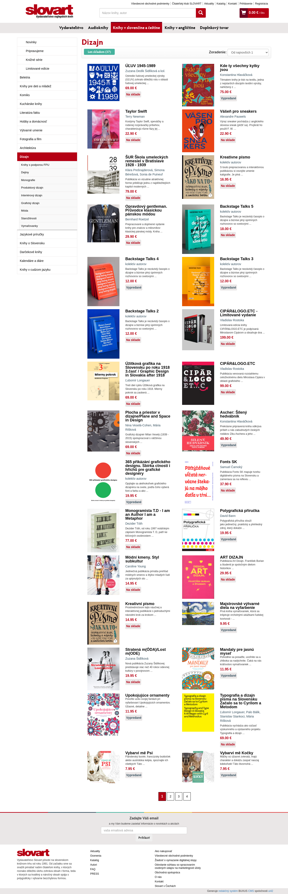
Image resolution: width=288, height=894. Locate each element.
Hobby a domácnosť (33, 121)
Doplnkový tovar (214, 27)
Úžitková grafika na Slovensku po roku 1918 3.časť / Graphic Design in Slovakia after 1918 (147, 369)
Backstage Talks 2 (142, 311)
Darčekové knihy (31, 252)
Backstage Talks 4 (142, 259)
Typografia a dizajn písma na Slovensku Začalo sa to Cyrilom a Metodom (240, 701)
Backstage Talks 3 (236, 259)
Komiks (25, 95)
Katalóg (221, 3)
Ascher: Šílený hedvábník (233, 414)
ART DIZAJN (231, 557)
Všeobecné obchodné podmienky (150, 3)
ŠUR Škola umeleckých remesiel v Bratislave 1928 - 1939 (146, 161)
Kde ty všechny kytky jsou (239, 68)
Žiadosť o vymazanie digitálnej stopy (176, 860)
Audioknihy (98, 27)
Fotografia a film (30, 139)
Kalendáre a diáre (32, 261)
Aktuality (209, 3)
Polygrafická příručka (239, 510)
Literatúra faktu (30, 112)
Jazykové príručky (32, 234)
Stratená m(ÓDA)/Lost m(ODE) (145, 651)
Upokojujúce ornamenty (147, 695)
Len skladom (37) (99, 52)
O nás (158, 877)
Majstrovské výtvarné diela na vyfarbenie (239, 606)
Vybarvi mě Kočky (236, 753)
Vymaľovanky (29, 225)
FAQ (92, 869)
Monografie (28, 180)
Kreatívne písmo (235, 157)
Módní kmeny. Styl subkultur (142, 559)
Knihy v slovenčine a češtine (136, 27)
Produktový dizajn (32, 187)
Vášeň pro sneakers (238, 111)
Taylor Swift (136, 111)
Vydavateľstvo (71, 27)
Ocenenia (95, 855)
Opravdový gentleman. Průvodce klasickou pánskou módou (146, 210)
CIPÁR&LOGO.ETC (237, 363)
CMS (251, 890)
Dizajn (24, 156)
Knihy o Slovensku (32, 243)
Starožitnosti (29, 218)
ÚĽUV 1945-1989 (140, 66)
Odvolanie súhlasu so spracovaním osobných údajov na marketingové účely (178, 866)
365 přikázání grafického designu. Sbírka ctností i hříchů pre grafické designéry (147, 468)
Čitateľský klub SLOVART (186, 3)
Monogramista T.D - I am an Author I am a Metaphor (147, 514)
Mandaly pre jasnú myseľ (237, 651)
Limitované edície (37, 68)
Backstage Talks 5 (236, 206)
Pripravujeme (34, 51)
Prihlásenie (246, 3)
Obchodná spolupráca (167, 872)
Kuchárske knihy (31, 104)
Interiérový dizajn (31, 195)
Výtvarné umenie (31, 130)
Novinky (31, 42)
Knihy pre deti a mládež (35, 86)
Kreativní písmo (139, 604)
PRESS (94, 873)
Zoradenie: (218, 52)
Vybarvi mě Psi (139, 753)
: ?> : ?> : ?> (248, 52)
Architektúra (28, 148)
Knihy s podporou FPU (35, 164)
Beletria (25, 77)
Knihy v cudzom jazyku (35, 269)
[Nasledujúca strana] (193, 796)
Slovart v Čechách (165, 886)
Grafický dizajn (30, 203)
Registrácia (261, 3)
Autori (93, 864)
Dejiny (25, 172)
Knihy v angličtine (180, 27)
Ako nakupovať (163, 851)
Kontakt (232, 3)
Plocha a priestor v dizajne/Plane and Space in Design (147, 416)
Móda (24, 210)
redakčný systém (228, 890)
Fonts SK (228, 462)
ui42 (270, 890)
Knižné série (34, 59)
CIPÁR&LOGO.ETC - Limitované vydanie (238, 313)
